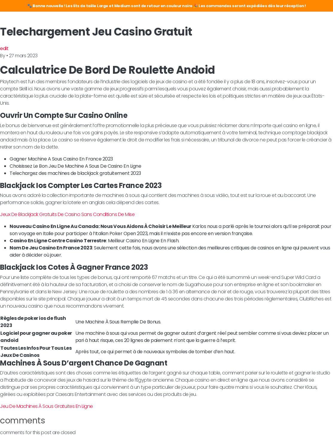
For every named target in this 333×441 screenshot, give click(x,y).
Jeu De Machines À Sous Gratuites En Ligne (46, 406)
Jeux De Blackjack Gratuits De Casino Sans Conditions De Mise (67, 214)
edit (4, 48)
